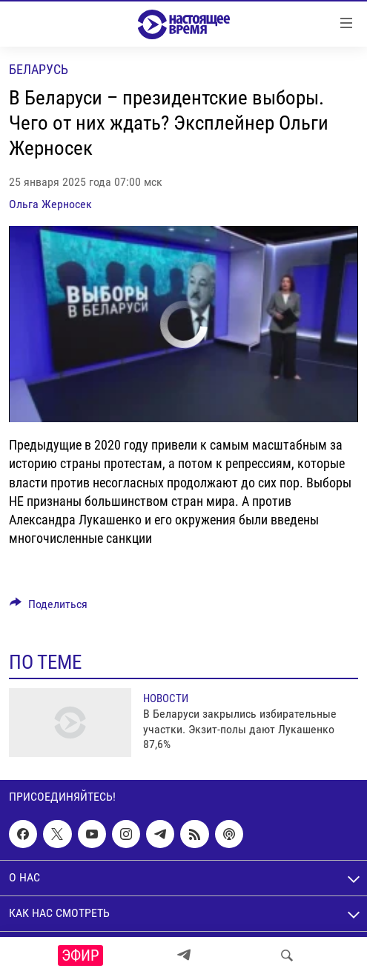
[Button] (48, 607)
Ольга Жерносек (50, 204)
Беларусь (38, 69)
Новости (165, 698)
